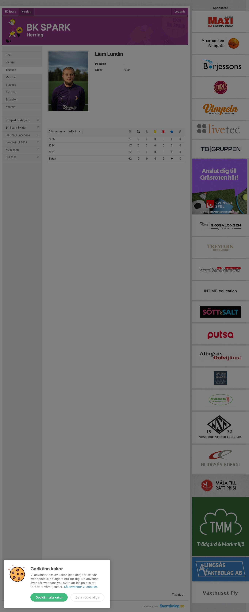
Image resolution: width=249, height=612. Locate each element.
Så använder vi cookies (81, 587)
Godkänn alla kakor (49, 597)
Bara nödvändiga (87, 597)
